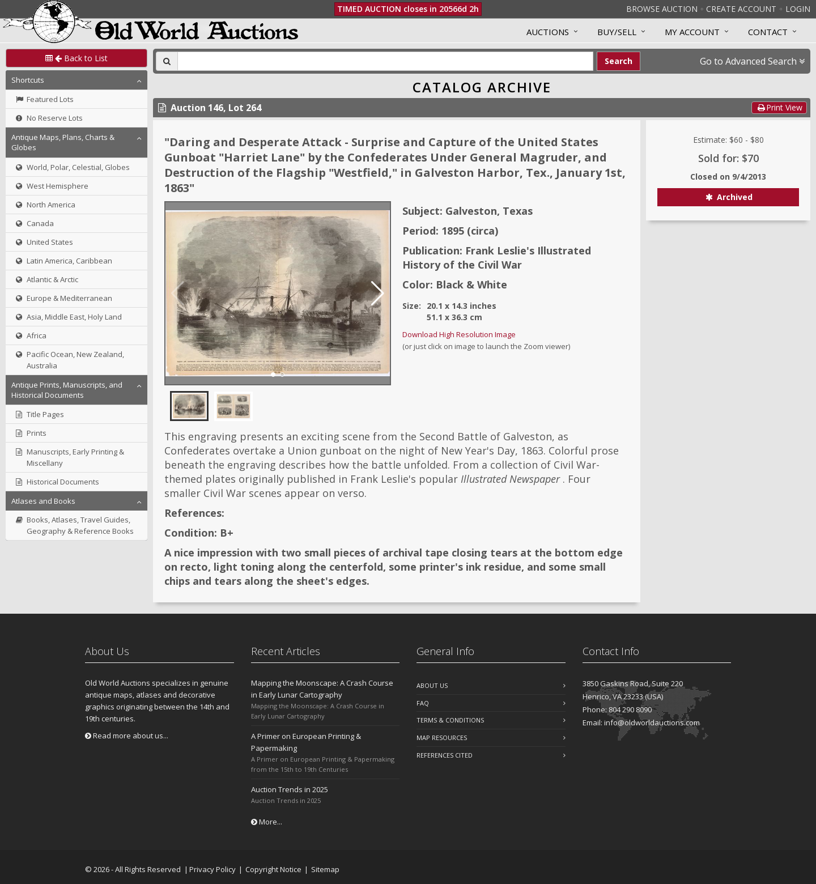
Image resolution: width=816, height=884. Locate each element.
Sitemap (325, 869)
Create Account (741, 8)
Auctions (547, 31)
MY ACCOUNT (692, 31)
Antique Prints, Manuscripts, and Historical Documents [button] (66, 390)
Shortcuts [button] (27, 80)
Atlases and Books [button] (43, 501)
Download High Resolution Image (459, 334)
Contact (768, 31)
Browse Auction (662, 8)
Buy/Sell (616, 31)
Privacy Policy (212, 869)
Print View (779, 107)
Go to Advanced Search (752, 61)
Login (797, 8)
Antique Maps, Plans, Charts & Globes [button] (62, 142)
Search (618, 61)
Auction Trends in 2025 (289, 789)
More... (266, 822)
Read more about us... (126, 735)
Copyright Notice (273, 869)
